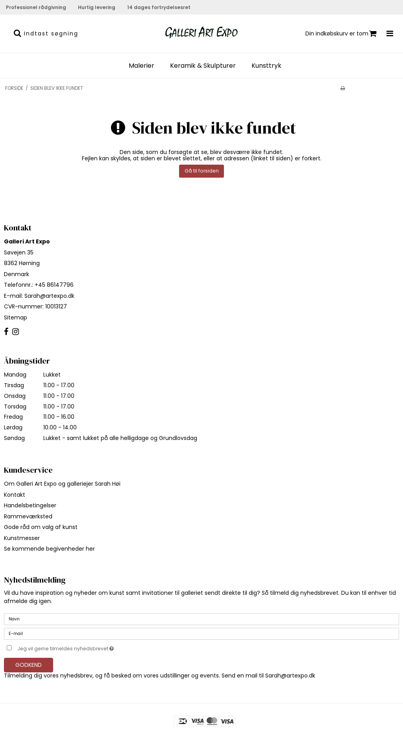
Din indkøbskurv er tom (341, 34)
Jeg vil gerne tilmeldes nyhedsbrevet (85, 647)
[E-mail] (201, 633)
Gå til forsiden (202, 170)
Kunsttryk (266, 66)
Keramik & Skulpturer (203, 66)
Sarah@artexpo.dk (49, 296)
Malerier (141, 66)
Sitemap (15, 317)
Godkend (28, 665)
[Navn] (201, 619)
